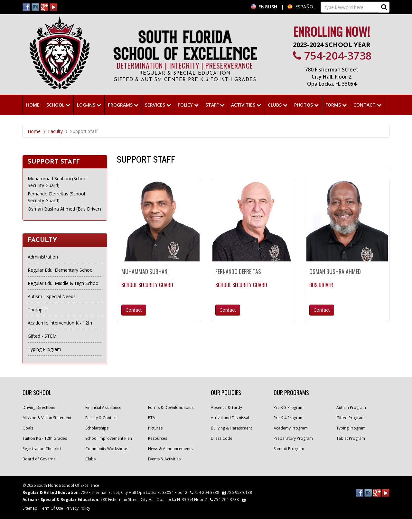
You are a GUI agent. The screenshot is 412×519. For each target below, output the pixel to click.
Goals (28, 428)
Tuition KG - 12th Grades (45, 438)
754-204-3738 (332, 55)
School (58, 105)
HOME (33, 105)
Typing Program (44, 349)
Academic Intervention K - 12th (60, 323)
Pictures (155, 428)
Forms (336, 105)
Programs (123, 105)
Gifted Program (350, 417)
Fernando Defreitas (238, 271)
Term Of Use (51, 508)
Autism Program (351, 407)
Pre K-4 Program (289, 417)
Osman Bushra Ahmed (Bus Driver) (64, 209)
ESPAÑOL (305, 7)
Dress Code (221, 438)
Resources (157, 438)
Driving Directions (39, 407)
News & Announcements (170, 448)
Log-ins (89, 105)
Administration (43, 257)
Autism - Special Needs (52, 296)
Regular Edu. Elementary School (61, 270)
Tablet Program (350, 438)
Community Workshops (106, 448)
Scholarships (96, 428)
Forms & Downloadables (170, 407)
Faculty (55, 131)
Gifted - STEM (42, 336)
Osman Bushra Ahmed (335, 271)
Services (158, 105)
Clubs (277, 105)
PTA (151, 417)
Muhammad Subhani (145, 271)
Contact (367, 105)
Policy (188, 105)
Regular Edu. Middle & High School (63, 283)
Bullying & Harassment (231, 428)
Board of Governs (39, 459)
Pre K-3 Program (289, 407)
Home (34, 131)
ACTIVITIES (246, 105)
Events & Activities (164, 459)
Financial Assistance (103, 407)
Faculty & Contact (101, 417)
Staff (214, 105)
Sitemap (30, 508)
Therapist (37, 310)
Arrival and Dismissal (230, 417)
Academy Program (291, 428)
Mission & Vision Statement (47, 417)
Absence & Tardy (226, 407)
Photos (306, 105)
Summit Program (289, 448)
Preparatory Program (293, 438)
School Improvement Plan (108, 438)
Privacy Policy (78, 508)
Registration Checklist (42, 448)
